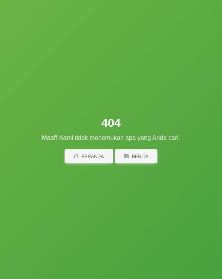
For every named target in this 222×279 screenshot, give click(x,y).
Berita (136, 156)
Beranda (89, 156)
